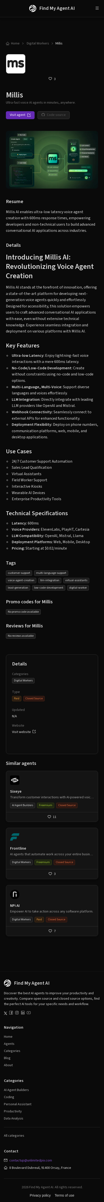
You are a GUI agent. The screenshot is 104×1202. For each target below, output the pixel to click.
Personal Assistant (17, 1104)
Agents (9, 1043)
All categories (14, 1135)
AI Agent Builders (16, 1090)
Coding (9, 1097)
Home (13, 43)
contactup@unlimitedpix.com (30, 1160)
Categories (12, 1051)
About (8, 1065)
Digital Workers (37, 43)
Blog (7, 1058)
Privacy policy (40, 1195)
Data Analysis (13, 1118)
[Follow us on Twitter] (5, 1013)
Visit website (24, 732)
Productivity (13, 1111)
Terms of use (64, 1195)
